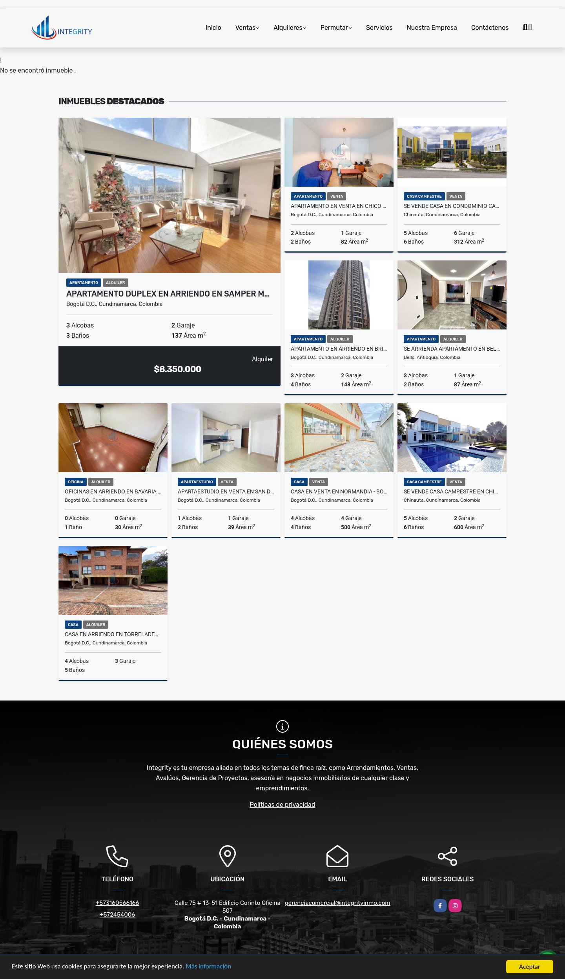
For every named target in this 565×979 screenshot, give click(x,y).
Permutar (334, 27)
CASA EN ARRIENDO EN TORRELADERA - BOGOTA (113, 634)
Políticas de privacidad (282, 804)
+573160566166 (117, 902)
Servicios (379, 27)
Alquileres (288, 27)
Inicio (213, 27)
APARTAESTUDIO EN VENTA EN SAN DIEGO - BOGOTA (226, 491)
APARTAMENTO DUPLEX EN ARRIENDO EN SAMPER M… (168, 293)
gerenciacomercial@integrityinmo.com (337, 902)
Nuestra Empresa (432, 27)
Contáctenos (490, 27)
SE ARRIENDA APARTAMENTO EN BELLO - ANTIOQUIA (452, 349)
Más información (209, 967)
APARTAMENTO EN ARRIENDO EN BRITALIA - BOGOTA (339, 349)
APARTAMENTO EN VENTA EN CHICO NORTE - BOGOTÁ (339, 206)
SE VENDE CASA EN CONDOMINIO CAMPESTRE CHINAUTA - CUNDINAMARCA (452, 206)
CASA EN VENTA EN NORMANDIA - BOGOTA (339, 491)
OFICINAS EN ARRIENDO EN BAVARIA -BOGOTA (113, 491)
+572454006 (117, 914)
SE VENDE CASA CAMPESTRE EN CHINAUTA (452, 491)
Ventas (245, 27)
